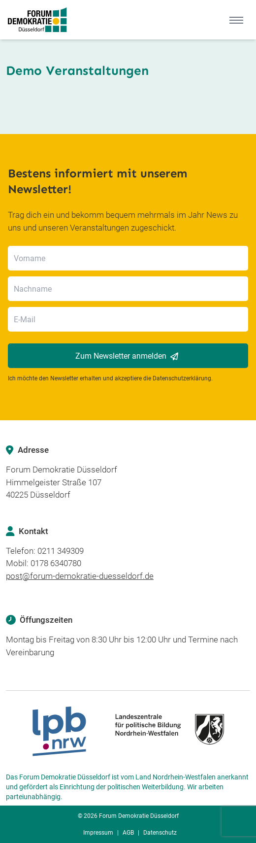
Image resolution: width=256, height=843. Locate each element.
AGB (128, 832)
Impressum (98, 832)
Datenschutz (160, 832)
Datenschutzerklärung (182, 378)
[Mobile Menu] (236, 19)
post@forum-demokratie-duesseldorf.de (80, 576)
